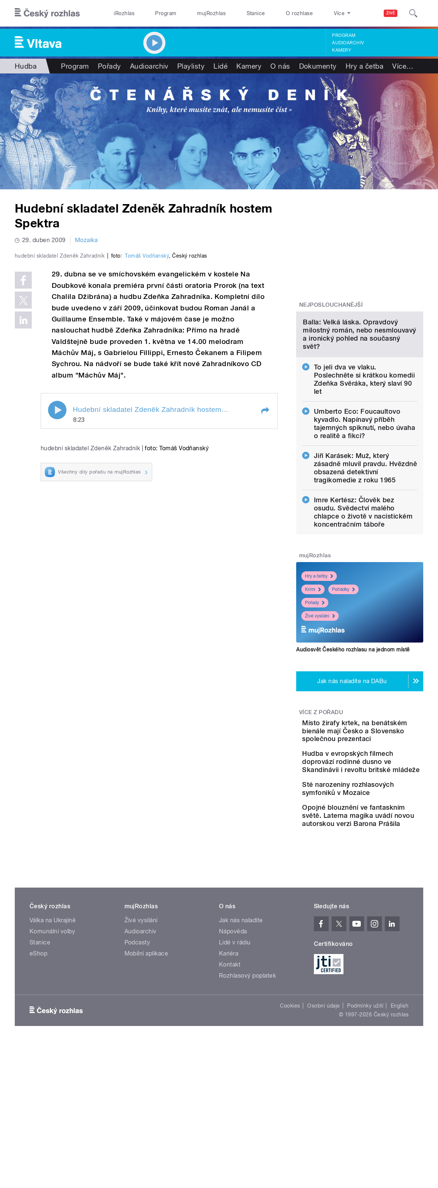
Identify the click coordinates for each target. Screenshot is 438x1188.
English (399, 1128)
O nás (280, 66)
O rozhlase (299, 13)
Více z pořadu (321, 783)
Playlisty (191, 66)
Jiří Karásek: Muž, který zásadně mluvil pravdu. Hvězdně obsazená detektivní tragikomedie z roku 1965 (365, 539)
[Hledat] (413, 13)
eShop (38, 1075)
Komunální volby (52, 1053)
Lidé (220, 66)
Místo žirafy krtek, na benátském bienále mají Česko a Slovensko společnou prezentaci (381, 806)
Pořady (109, 66)
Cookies (290, 1128)
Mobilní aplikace (146, 1075)
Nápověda (233, 1053)
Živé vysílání (320, 687)
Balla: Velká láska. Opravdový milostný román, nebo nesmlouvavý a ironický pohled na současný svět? (359, 405)
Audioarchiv (348, 42)
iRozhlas (124, 13)
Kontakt (229, 1087)
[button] (265, 559)
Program (165, 13)
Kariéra (228, 1075)
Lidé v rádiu (235, 1064)
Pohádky (343, 660)
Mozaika (86, 240)
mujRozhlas (211, 13)
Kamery (341, 50)
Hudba (26, 66)
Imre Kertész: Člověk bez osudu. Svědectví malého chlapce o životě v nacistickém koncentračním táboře (363, 583)
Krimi (313, 660)
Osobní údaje (323, 1128)
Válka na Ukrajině (53, 1042)
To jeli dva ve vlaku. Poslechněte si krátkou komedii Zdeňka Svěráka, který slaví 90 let (364, 450)
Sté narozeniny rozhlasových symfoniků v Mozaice (382, 889)
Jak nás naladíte (241, 1042)
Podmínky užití (365, 1128)
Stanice (256, 13)
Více (402, 66)
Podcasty (137, 1064)
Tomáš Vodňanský (147, 404)
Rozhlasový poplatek (247, 1098)
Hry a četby (319, 647)
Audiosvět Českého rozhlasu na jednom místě (353, 721)
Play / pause (57, 558)
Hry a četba (364, 66)
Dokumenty (318, 66)
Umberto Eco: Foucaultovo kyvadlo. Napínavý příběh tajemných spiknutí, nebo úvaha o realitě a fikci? (364, 495)
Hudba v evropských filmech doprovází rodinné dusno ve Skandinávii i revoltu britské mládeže (376, 849)
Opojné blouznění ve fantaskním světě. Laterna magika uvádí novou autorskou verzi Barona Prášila (378, 930)
